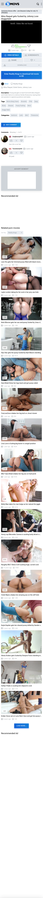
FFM (30, 101)
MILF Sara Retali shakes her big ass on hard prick (18, 474)
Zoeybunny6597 (17, 136)
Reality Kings (17, 84)
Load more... (22, 726)
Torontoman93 (17, 149)
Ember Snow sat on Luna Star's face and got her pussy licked (21, 716)
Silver (6, 84)
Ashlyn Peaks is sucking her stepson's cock (16, 686)
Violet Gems (17, 87)
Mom (29, 105)
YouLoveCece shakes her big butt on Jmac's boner (19, 413)
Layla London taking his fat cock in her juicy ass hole (20, 292)
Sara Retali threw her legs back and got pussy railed (19, 383)
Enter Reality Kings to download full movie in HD (21, 75)
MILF (26, 115)
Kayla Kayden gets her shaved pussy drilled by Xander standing (21, 625)
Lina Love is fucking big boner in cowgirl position (18, 443)
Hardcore (14, 115)
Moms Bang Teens (13, 101)
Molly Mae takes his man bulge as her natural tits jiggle (20, 504)
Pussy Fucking (20, 105)
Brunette (24, 101)
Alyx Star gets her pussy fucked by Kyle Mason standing (21, 353)
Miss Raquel (8, 87)
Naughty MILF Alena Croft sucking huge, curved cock (20, 565)
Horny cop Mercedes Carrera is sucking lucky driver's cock (21, 534)
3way (36, 101)
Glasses (10, 105)
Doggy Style (6, 110)
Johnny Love (27, 87)
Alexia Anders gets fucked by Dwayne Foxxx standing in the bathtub (21, 655)
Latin (21, 115)
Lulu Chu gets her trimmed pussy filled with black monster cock (21, 262)
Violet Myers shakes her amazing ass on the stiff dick (20, 595)
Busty (4, 105)
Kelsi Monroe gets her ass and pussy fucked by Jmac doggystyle (21, 322)
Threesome (34, 115)
